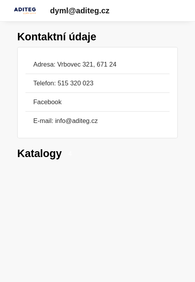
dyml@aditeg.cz (80, 10)
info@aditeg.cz (76, 120)
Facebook (47, 101)
